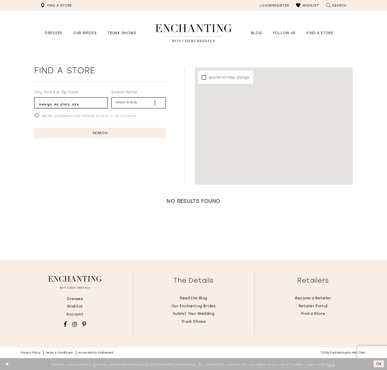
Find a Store (313, 314)
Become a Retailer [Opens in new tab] (313, 298)
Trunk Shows (193, 321)
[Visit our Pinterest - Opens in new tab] (84, 324)
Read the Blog (193, 298)
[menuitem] (56, 5)
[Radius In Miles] (138, 102)
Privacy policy (31, 352)
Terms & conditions (59, 352)
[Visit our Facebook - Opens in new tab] (65, 324)
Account (74, 314)
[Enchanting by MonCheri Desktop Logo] (193, 33)
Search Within (124, 92)
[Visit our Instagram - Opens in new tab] (74, 324)
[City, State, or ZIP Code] (71, 102)
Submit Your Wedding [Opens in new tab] (193, 314)
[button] (307, 5)
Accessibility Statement (96, 352)
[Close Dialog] (7, 363)
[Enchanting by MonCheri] (74, 282)
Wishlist (75, 306)
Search (100, 133)
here (331, 363)
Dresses (75, 299)
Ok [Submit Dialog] (378, 363)
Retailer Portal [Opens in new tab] (313, 306)
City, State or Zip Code (56, 92)
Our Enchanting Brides (193, 306)
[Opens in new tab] (284, 33)
